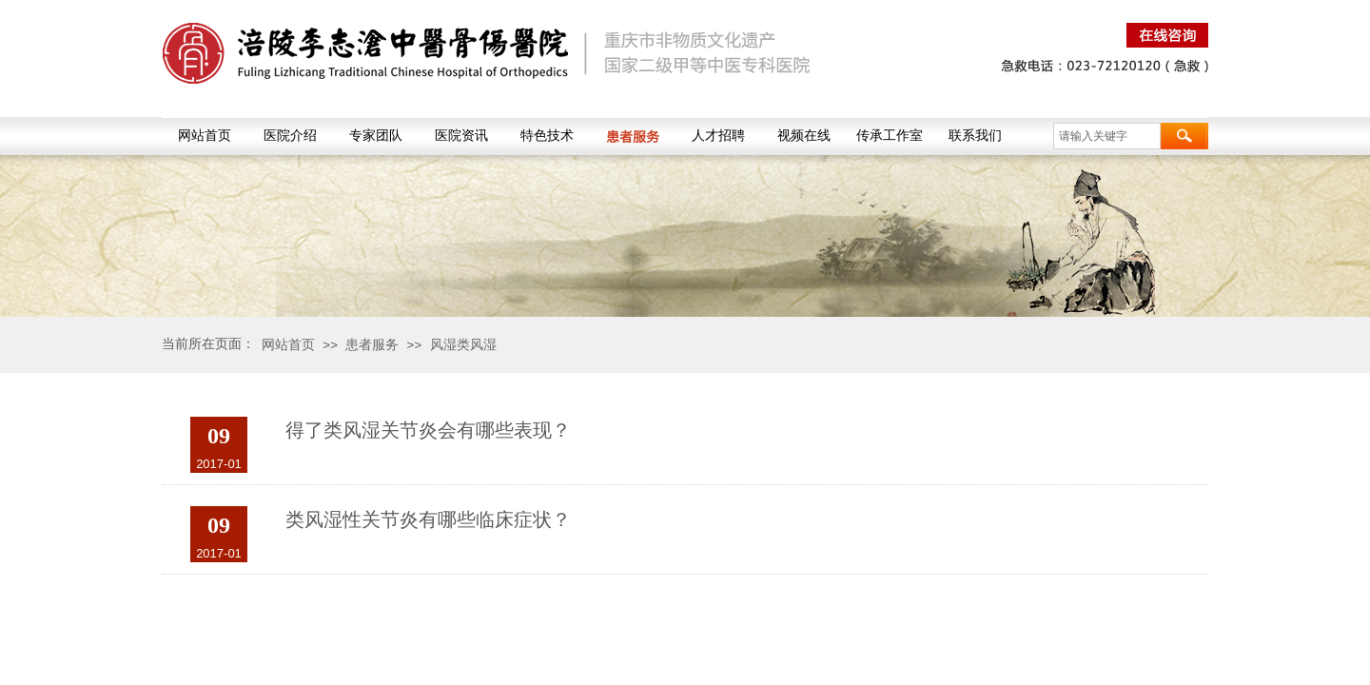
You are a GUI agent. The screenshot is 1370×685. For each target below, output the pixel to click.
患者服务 (632, 136)
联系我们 (975, 135)
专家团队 (375, 135)
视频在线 (804, 135)
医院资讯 (461, 135)
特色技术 (547, 135)
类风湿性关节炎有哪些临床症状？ (428, 519)
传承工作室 (889, 135)
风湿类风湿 (463, 344)
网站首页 (204, 135)
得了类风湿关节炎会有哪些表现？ (428, 430)
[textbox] (1107, 136)
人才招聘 (718, 135)
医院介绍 (290, 135)
